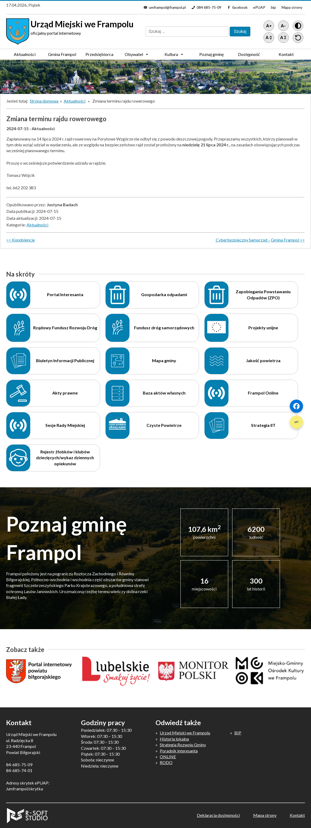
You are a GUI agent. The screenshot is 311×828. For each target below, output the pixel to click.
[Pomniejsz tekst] (283, 25)
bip (273, 7)
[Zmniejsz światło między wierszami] (283, 37)
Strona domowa (44, 100)
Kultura (174, 54)
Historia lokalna (174, 738)
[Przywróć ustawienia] (298, 37)
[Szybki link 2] (296, 422)
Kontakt (286, 54)
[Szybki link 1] (296, 406)
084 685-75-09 (209, 7)
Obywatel (137, 54)
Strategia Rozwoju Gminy (183, 744)
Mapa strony (292, 7)
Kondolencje (23, 239)
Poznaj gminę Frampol (211, 56)
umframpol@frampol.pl (167, 7)
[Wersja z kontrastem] (298, 25)
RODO (166, 762)
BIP (237, 732)
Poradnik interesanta (179, 750)
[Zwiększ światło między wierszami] (269, 37)
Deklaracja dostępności (218, 815)
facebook (240, 7)
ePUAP (259, 7)
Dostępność (249, 54)
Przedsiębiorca (99, 56)
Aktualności (25, 54)
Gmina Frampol (62, 56)
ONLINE (168, 756)
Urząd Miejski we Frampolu (185, 732)
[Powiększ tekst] (269, 25)
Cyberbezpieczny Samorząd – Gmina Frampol (257, 239)
